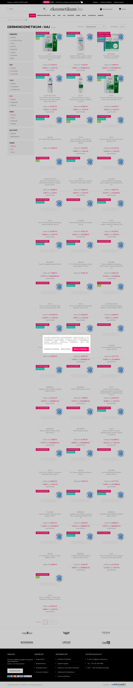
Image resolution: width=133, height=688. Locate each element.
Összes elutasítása (51, 349)
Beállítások (65, 349)
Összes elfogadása (80, 349)
